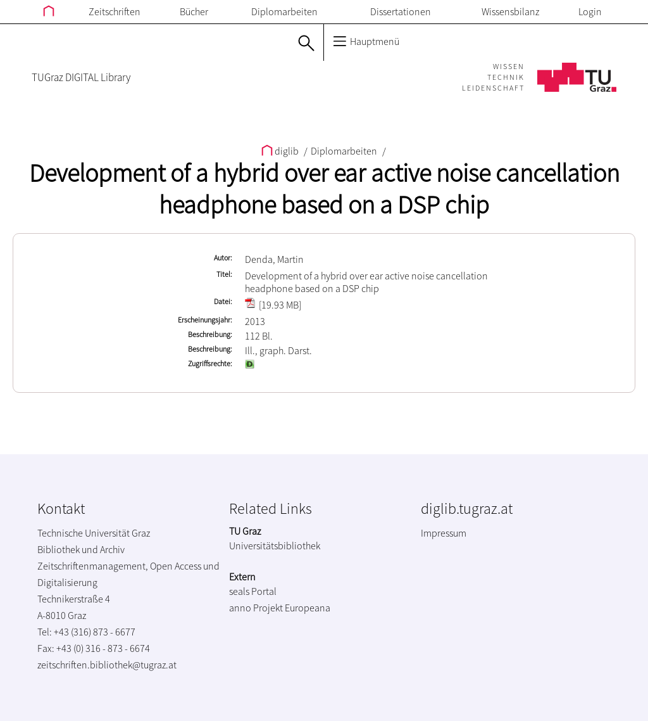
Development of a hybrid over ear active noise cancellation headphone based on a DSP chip (324, 188)
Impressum (443, 532)
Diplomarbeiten (284, 11)
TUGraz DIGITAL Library (81, 77)
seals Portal (253, 591)
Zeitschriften (114, 11)
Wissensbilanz (510, 11)
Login (590, 11)
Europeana (307, 607)
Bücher (194, 11)
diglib (281, 150)
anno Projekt (256, 607)
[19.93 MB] (273, 304)
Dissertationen (400, 11)
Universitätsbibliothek (274, 545)
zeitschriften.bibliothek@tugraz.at (107, 664)
